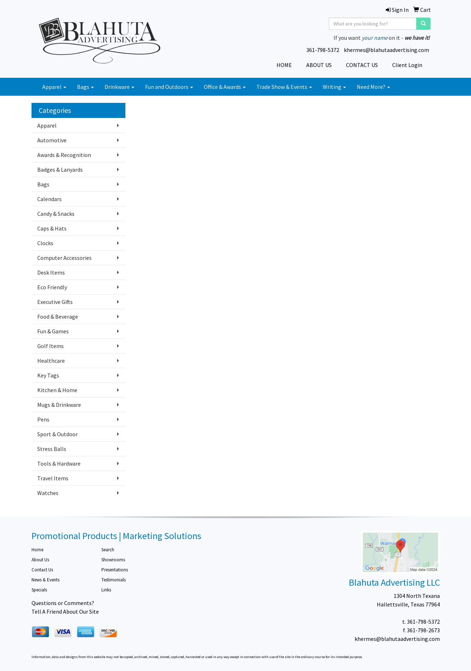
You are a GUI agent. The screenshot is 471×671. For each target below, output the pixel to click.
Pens (43, 419)
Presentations (114, 570)
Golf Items (50, 345)
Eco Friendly (52, 287)
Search (107, 550)
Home (37, 550)
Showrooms (113, 560)
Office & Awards (225, 86)
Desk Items (51, 272)
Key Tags (48, 375)
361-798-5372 (322, 49)
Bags (85, 86)
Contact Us (42, 570)
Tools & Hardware (59, 463)
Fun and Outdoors (169, 86)
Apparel (54, 86)
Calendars (49, 199)
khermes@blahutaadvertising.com (386, 49)
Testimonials (113, 580)
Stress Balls (51, 448)
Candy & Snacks (56, 213)
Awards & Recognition (64, 154)
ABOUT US (319, 64)
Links (106, 590)
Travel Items (52, 478)
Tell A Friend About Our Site (65, 611)
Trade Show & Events (284, 86)
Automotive (52, 140)
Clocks (45, 243)
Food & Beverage (57, 316)
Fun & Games (53, 331)
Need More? (373, 86)
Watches (47, 492)
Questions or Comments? (63, 602)
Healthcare (51, 360)
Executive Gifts (55, 301)
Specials (39, 590)
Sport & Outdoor (57, 434)
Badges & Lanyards (60, 169)
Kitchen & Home (57, 390)
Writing (334, 86)
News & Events (45, 580)
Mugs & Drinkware (59, 404)
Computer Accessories (64, 257)
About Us (40, 560)
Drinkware (119, 86)
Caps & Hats (52, 228)
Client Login (407, 64)
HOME (284, 64)
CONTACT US (362, 64)
